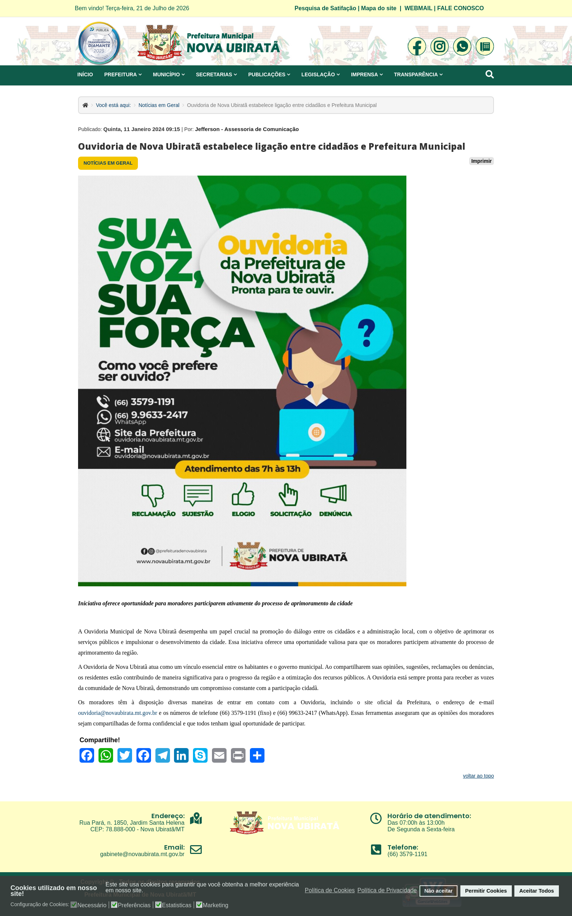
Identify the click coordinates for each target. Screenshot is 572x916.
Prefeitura (120, 74)
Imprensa (364, 74)
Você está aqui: (113, 105)
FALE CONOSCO (460, 8)
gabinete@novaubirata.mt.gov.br (142, 854)
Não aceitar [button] (438, 891)
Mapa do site (379, 8)
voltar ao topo (478, 776)
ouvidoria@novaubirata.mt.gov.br (117, 713)
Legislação (318, 74)
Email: (174, 847)
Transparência (416, 74)
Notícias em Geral (159, 105)
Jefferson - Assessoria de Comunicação (247, 129)
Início (85, 74)
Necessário (92, 905)
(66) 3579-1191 (407, 854)
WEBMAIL (418, 8)
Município (166, 74)
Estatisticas (177, 905)
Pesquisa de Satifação (325, 8)
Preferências (134, 905)
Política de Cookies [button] (330, 890)
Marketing (215, 905)
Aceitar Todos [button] (536, 891)
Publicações (266, 74)
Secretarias (214, 74)
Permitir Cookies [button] (486, 891)
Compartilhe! (100, 740)
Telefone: (402, 847)
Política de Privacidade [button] (387, 890)
